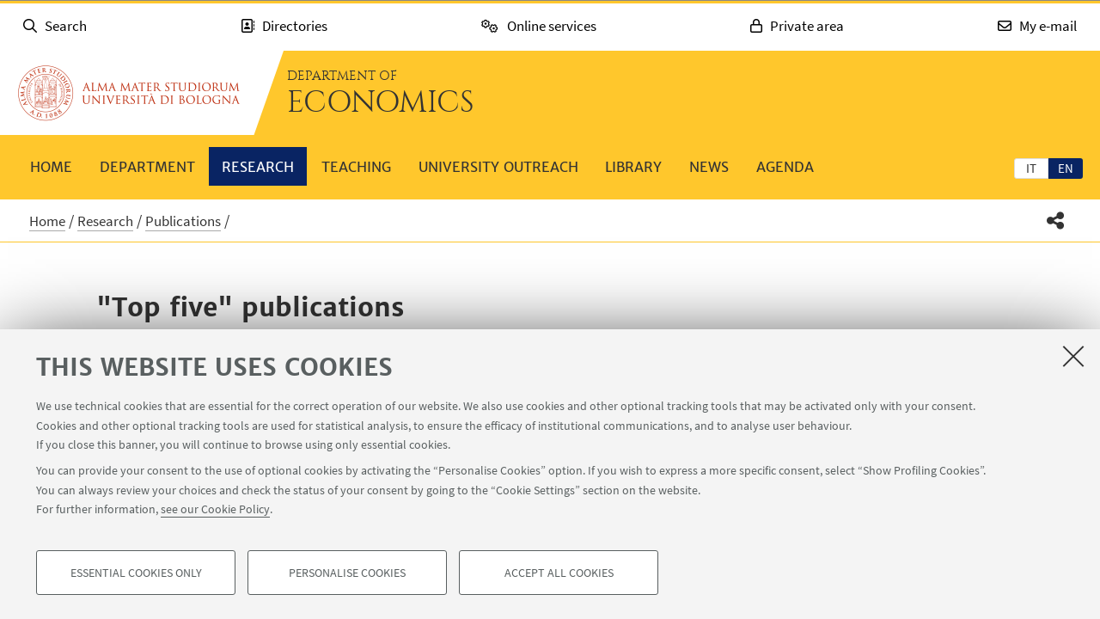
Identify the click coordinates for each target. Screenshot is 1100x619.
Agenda (785, 166)
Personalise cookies (347, 572)
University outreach (498, 166)
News (709, 166)
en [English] (1065, 168)
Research (258, 166)
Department (147, 166)
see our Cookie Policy (215, 509)
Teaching (356, 166)
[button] (1056, 220)
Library (633, 166)
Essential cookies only (136, 572)
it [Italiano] (1031, 168)
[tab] (1031, 168)
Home (51, 166)
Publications (183, 220)
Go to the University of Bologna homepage (129, 93)
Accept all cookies (559, 572)
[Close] (1073, 356)
